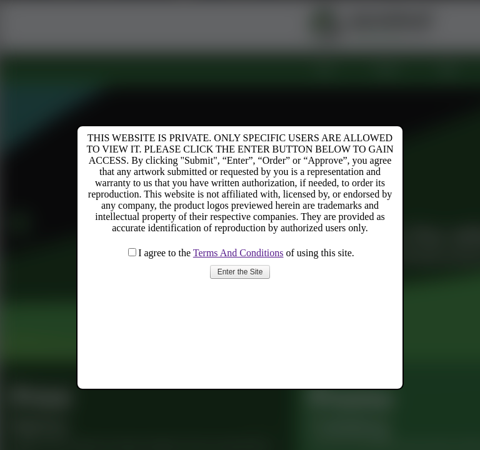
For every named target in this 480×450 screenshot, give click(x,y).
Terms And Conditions (238, 253)
